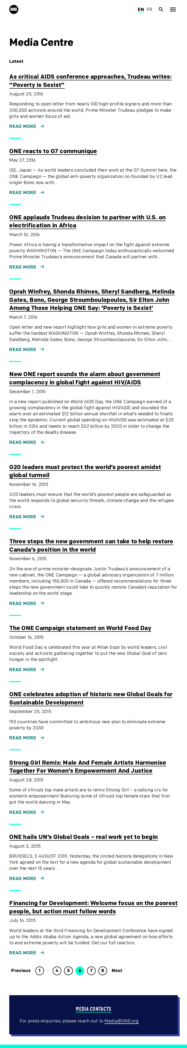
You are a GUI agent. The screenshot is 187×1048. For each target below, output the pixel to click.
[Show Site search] (161, 9)
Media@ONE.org (121, 1021)
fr (149, 9)
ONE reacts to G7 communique (53, 151)
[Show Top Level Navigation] (173, 9)
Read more (22, 126)
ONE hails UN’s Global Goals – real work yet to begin (83, 837)
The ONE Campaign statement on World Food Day (80, 628)
